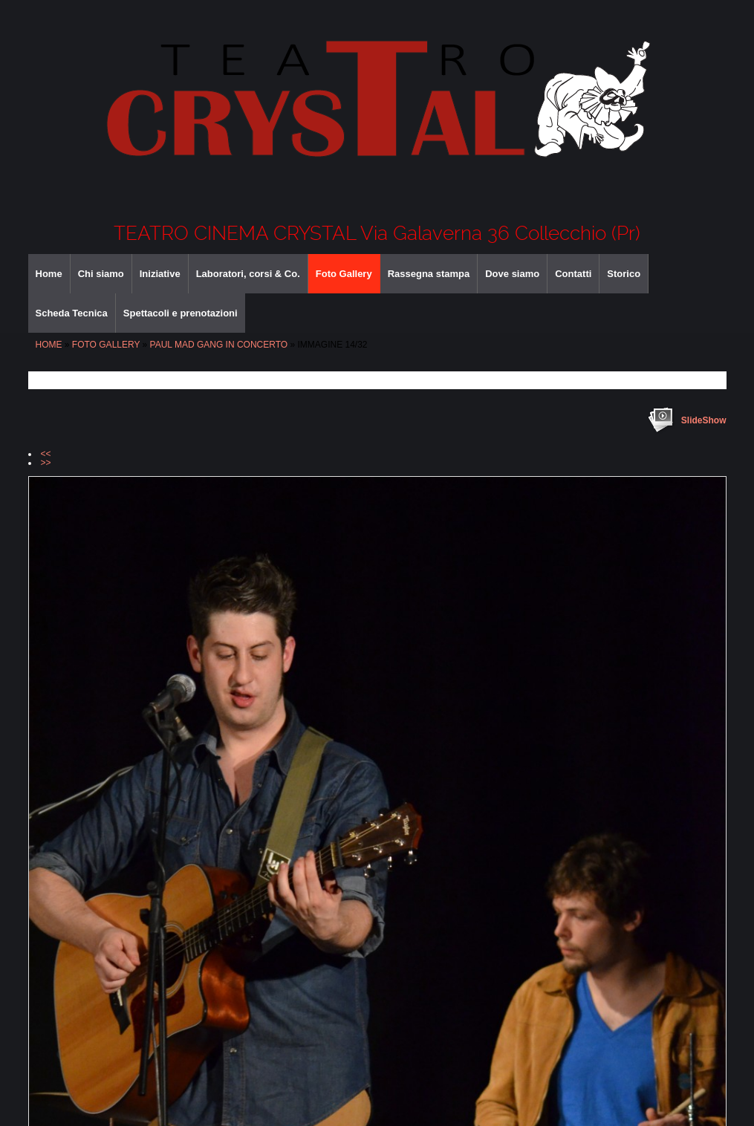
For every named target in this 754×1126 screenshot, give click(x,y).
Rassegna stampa (429, 273)
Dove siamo (512, 273)
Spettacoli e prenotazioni (180, 313)
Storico (623, 273)
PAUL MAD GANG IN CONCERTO (219, 344)
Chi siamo (101, 273)
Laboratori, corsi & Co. (248, 273)
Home (49, 273)
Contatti (573, 273)
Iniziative (160, 273)
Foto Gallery (344, 273)
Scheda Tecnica (72, 313)
